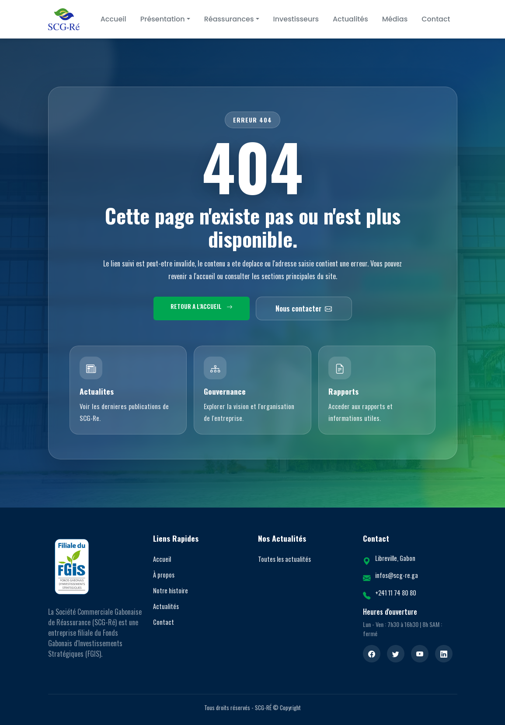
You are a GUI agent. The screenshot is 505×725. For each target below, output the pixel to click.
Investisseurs (296, 19)
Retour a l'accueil (202, 306)
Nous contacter (303, 308)
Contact (435, 19)
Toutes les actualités (284, 559)
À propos (163, 574)
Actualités (350, 19)
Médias (394, 19)
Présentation (162, 19)
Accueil (113, 19)
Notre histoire (170, 590)
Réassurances (229, 19)
